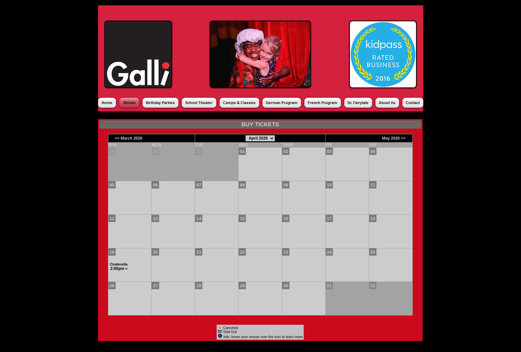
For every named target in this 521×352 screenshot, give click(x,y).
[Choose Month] (260, 138)
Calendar (165, 115)
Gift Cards (287, 115)
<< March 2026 (129, 138)
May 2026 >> (394, 138)
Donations (258, 115)
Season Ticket (198, 115)
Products (230, 115)
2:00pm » (119, 268)
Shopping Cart (353, 115)
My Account (318, 115)
